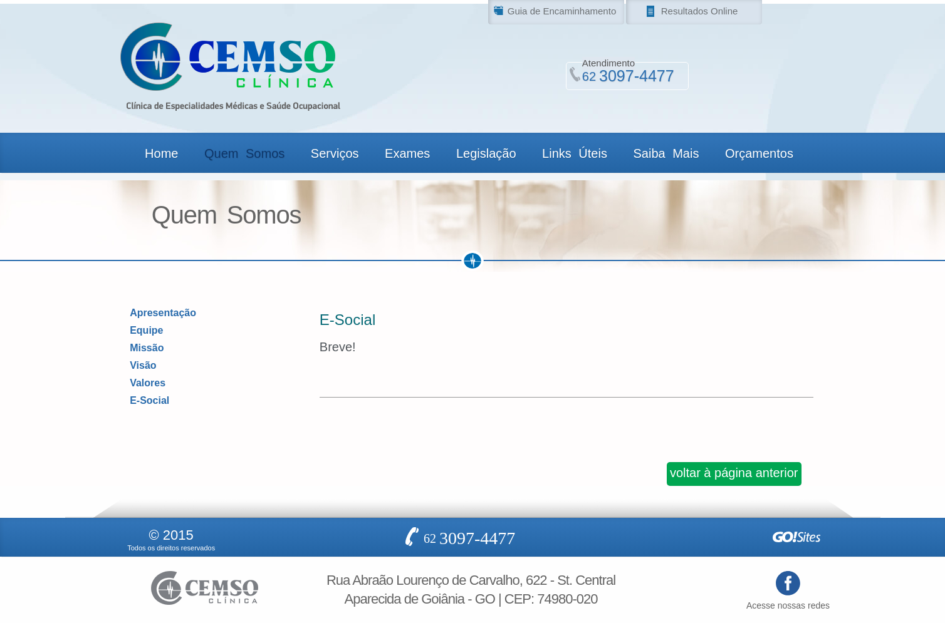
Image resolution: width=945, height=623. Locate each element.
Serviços (335, 153)
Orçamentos (759, 153)
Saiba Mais (666, 153)
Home (161, 153)
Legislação (486, 153)
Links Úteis (574, 153)
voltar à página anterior (734, 473)
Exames (407, 153)
